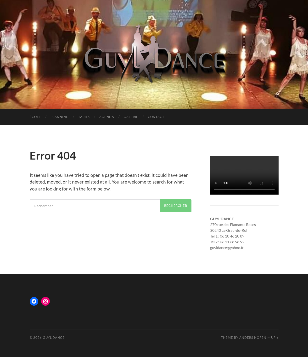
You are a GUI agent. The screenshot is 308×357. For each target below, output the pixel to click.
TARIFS (84, 117)
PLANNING (59, 117)
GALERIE (131, 117)
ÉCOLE (35, 117)
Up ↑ (274, 337)
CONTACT (156, 117)
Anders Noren (252, 337)
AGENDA (106, 117)
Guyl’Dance (54, 337)
